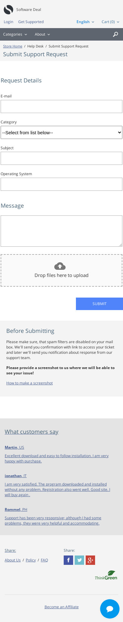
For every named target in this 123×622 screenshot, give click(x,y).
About (40, 34)
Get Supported (31, 21)
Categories (12, 34)
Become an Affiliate (62, 607)
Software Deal (28, 9)
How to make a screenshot (29, 383)
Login (8, 21)
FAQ (44, 560)
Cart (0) (108, 21)
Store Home (12, 46)
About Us (13, 560)
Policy (31, 560)
